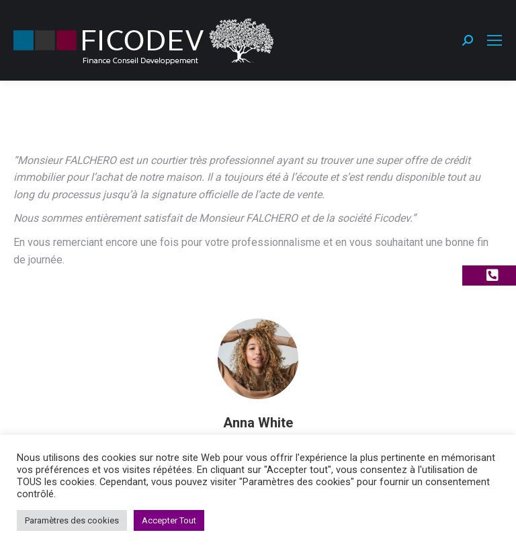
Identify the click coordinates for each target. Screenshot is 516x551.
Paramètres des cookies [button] (72, 520)
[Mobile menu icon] (494, 40)
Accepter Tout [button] (169, 520)
